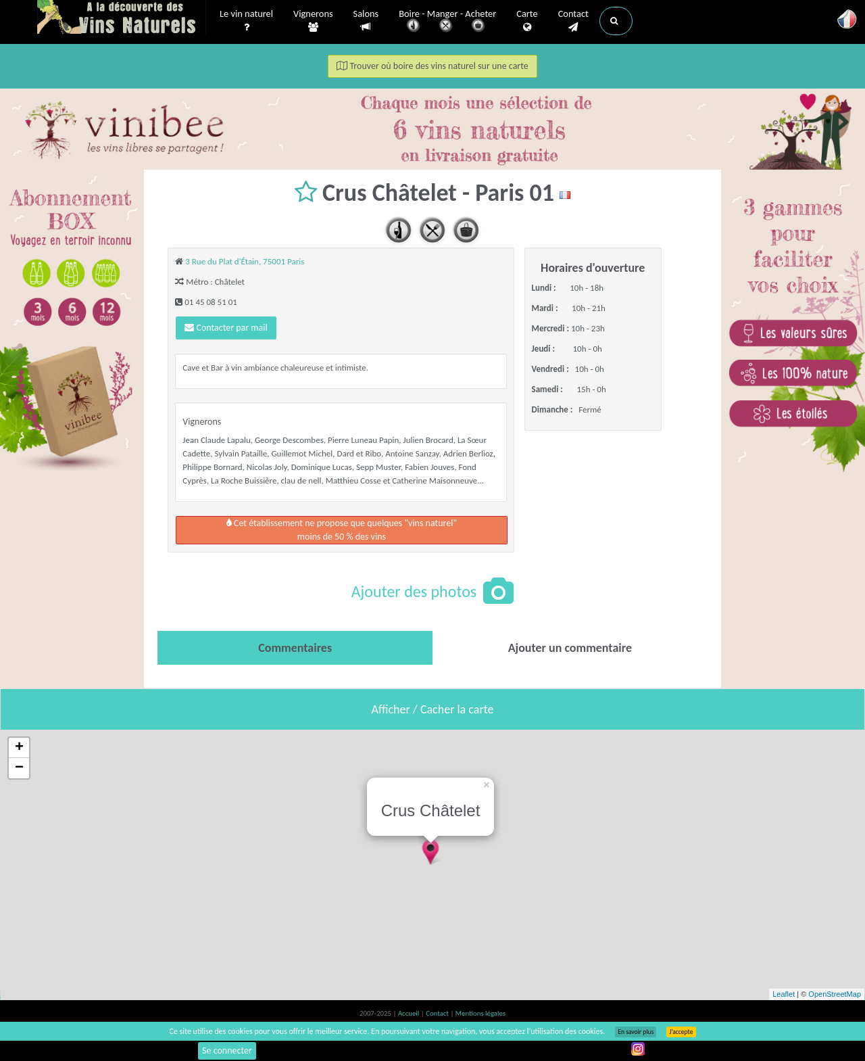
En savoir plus (635, 1032)
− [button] (19, 768)
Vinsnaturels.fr (121, 18)
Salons (366, 20)
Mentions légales (480, 1013)
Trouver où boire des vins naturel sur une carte (432, 66)
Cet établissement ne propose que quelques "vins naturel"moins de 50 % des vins (341, 529)
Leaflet (783, 994)
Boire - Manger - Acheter (447, 22)
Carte (526, 21)
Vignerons (313, 21)
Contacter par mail (225, 327)
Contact (573, 21)
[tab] (294, 648)
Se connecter (227, 1050)
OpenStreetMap (834, 994)
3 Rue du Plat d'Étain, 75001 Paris (244, 261)
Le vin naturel (246, 21)
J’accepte (681, 1032)
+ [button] (19, 748)
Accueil (409, 1013)
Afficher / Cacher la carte (433, 709)
